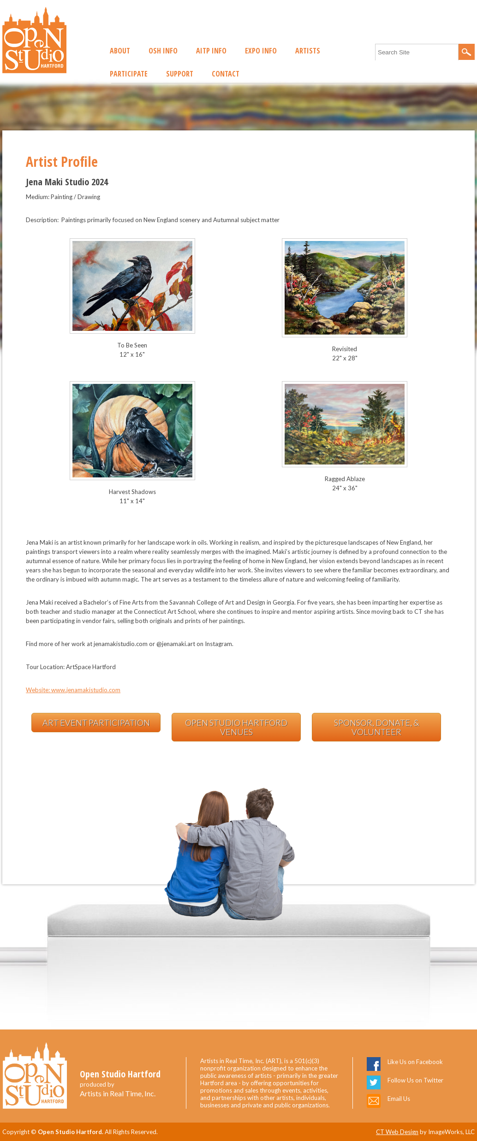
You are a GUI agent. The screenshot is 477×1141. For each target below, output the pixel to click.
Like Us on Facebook (415, 1061)
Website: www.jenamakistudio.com (73, 690)
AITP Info (211, 51)
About (120, 51)
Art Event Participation (96, 723)
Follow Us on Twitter (415, 1080)
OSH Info (163, 51)
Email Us (399, 1098)
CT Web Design (397, 1131)
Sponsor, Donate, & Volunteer (376, 727)
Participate (129, 74)
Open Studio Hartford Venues (236, 727)
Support (179, 74)
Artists (307, 51)
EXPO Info (261, 51)
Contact (225, 74)
